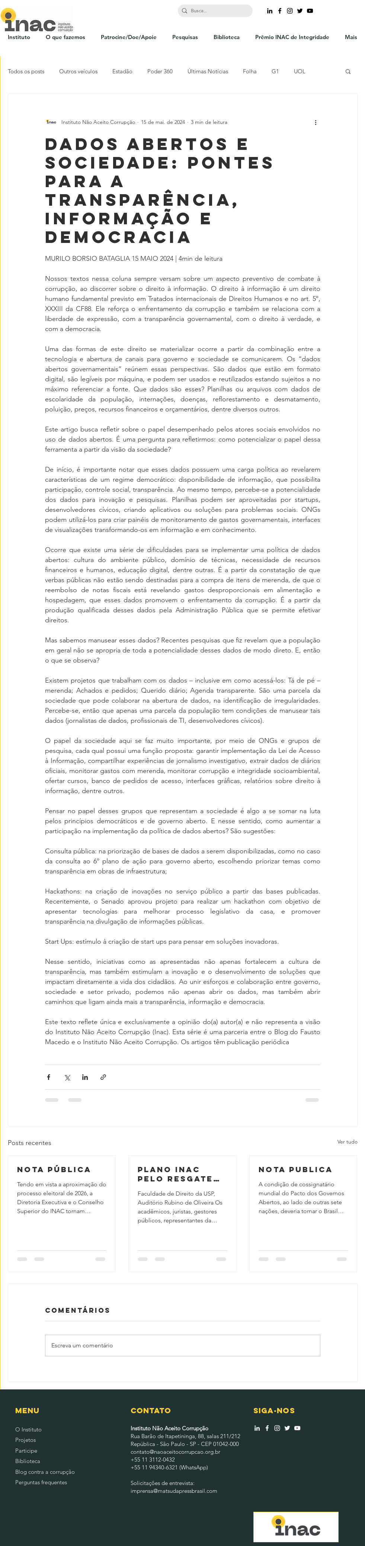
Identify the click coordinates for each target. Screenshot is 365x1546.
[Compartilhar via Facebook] (48, 1077)
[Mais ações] (315, 122)
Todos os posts (26, 71)
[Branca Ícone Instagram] (277, 1428)
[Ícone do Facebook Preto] (280, 11)
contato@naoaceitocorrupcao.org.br (175, 1451)
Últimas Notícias (208, 71)
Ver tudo (347, 1141)
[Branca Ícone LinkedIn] (257, 1428)
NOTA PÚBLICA (54, 1169)
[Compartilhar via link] (103, 1077)
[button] (348, 71)
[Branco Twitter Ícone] (287, 1428)
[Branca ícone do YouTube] (297, 1428)
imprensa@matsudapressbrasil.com (174, 1490)
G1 (275, 71)
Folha (250, 71)
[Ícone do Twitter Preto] (300, 11)
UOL (299, 71)
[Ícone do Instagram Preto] (290, 11)
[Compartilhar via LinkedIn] (85, 1077)
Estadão (122, 71)
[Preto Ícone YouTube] (310, 11)
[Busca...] (214, 10)
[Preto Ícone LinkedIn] (269, 11)
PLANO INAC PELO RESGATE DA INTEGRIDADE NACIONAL (181, 1174)
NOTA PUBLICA (296, 1169)
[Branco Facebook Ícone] (267, 1428)
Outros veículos (78, 71)
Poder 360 (160, 71)
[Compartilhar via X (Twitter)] (66, 1077)
